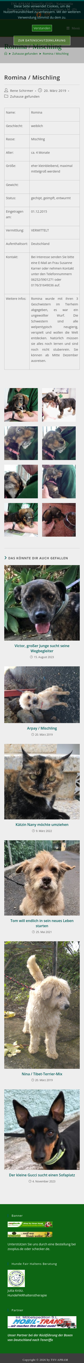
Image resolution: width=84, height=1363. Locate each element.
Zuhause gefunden (25, 96)
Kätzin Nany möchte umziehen (41, 824)
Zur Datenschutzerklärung (42, 40)
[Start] (5, 54)
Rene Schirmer (21, 91)
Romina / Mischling (56, 54)
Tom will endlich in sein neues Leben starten (42, 923)
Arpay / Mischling (42, 728)
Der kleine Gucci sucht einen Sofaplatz (42, 1175)
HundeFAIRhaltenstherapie (27, 1295)
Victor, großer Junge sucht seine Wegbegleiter (42, 648)
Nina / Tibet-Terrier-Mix (42, 1073)
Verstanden (42, 28)
